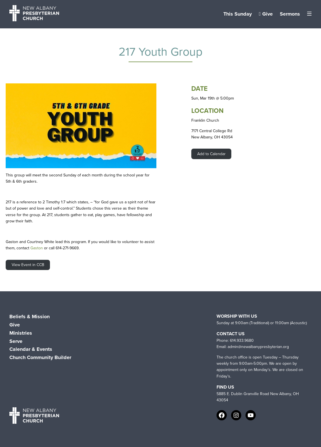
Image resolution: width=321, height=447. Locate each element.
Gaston (36, 248)
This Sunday (237, 14)
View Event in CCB (28, 265)
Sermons (290, 14)
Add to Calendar (211, 154)
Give (266, 14)
